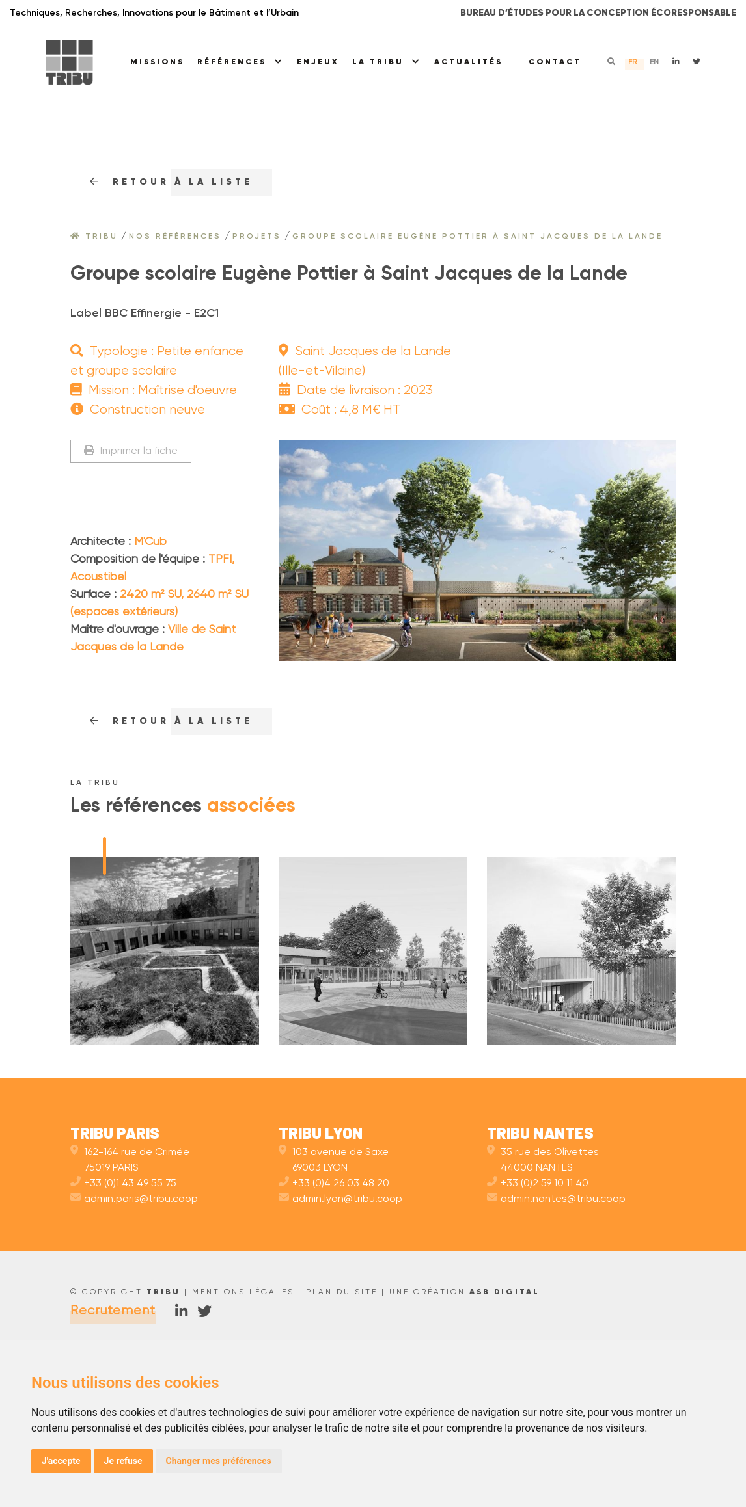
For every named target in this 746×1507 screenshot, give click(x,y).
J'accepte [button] (61, 1461)
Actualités (468, 62)
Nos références (175, 237)
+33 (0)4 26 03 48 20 (334, 1331)
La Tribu (386, 62)
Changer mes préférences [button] (218, 1461)
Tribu (94, 237)
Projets (256, 237)
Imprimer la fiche (131, 451)
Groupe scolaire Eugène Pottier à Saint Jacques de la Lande (477, 237)
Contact (555, 62)
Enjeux (318, 62)
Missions (157, 62)
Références (240, 62)
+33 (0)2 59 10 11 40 (537, 1331)
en (654, 62)
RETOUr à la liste (171, 182)
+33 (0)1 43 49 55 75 (123, 1331)
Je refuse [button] (123, 1461)
